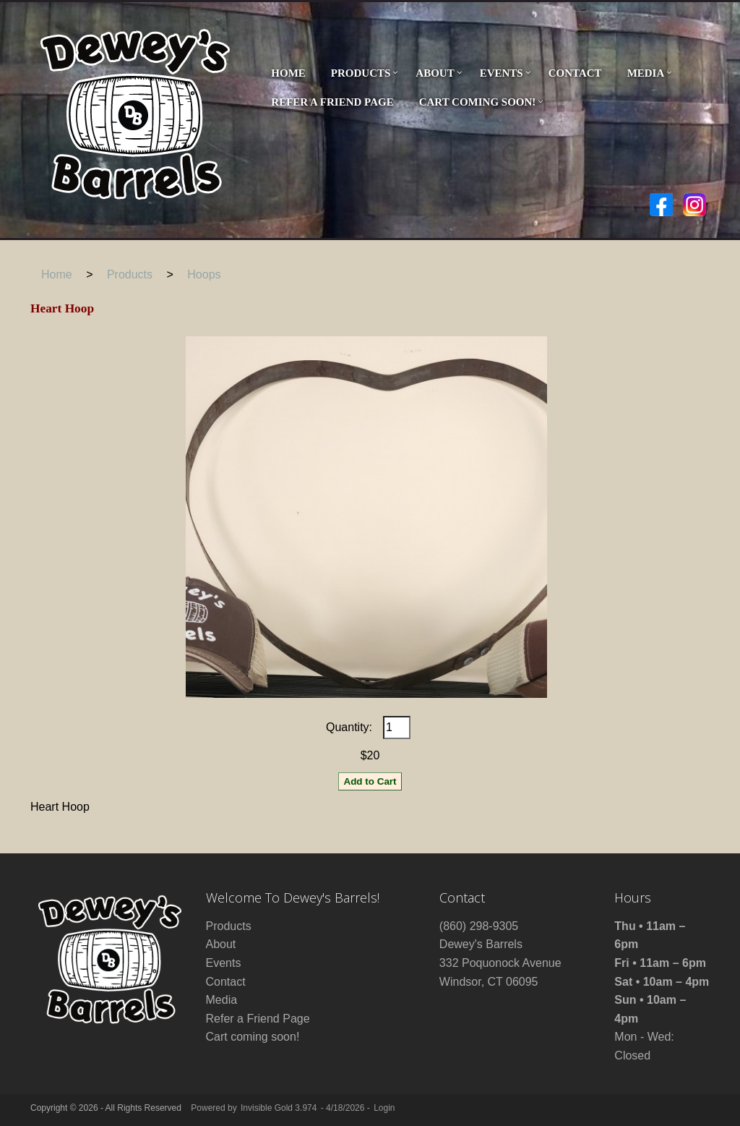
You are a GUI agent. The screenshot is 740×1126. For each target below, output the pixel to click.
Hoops (203, 274)
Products (361, 73)
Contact (575, 73)
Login (384, 1108)
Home (288, 73)
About (435, 73)
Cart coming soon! (477, 102)
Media (646, 73)
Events (501, 73)
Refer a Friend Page (332, 102)
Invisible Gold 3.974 (280, 1108)
